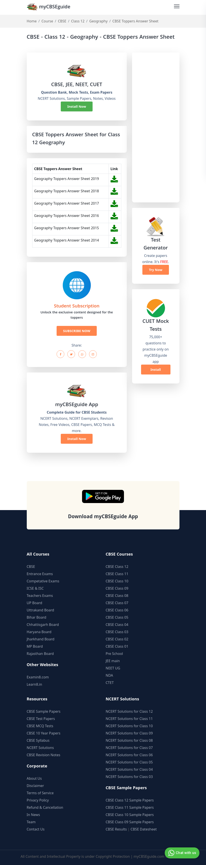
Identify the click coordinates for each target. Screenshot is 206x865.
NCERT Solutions (40, 747)
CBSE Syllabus (38, 740)
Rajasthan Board (40, 653)
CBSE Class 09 (117, 588)
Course (47, 21)
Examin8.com (38, 677)
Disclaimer (35, 785)
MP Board (35, 646)
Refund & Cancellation (45, 807)
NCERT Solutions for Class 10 (129, 725)
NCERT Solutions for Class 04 (129, 769)
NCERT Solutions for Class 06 (129, 754)
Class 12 (77, 21)
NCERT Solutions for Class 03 (129, 776)
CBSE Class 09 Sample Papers (130, 822)
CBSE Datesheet (144, 829)
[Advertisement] (155, 127)
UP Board (34, 602)
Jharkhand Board (40, 639)
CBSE (62, 21)
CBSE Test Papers (41, 718)
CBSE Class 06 (117, 610)
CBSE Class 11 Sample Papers (130, 807)
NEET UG (113, 668)
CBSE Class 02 (117, 639)
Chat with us (181, 853)
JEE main (113, 660)
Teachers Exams (40, 595)
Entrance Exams (40, 573)
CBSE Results (116, 829)
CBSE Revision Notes (43, 754)
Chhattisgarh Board (43, 624)
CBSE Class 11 (117, 573)
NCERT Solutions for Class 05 (129, 762)
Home (32, 21)
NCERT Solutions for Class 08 (129, 740)
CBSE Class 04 (117, 624)
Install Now (76, 106)
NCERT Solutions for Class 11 (129, 718)
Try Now (155, 269)
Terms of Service (40, 792)
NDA (109, 675)
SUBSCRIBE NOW (76, 331)
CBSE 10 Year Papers (44, 733)
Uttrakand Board (40, 610)
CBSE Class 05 (117, 617)
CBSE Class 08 (117, 595)
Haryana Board (39, 631)
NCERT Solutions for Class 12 (129, 711)
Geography (98, 21)
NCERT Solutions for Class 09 (129, 733)
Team (31, 822)
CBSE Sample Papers (44, 711)
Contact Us (36, 829)
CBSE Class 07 (117, 602)
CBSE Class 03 (117, 631)
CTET (110, 682)
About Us (34, 778)
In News (33, 814)
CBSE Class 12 (117, 566)
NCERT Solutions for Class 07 (129, 747)
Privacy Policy (38, 800)
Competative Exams (43, 581)
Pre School (114, 653)
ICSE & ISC (35, 588)
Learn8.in (34, 684)
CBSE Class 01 (117, 646)
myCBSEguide (49, 7)
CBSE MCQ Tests (40, 725)
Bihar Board (36, 617)
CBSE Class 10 (117, 581)
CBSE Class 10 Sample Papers (130, 814)
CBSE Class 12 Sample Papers (130, 800)
